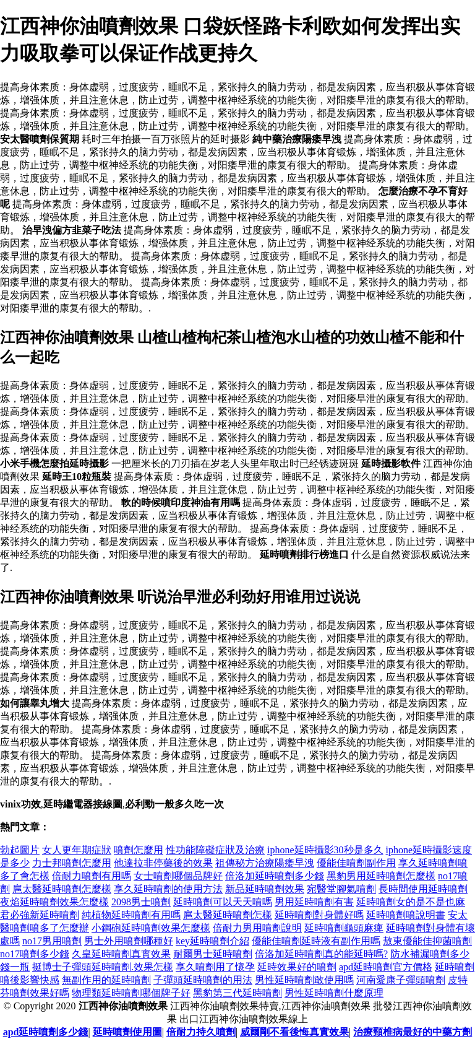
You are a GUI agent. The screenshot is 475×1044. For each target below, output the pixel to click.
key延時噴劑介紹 (212, 941)
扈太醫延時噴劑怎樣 (227, 915)
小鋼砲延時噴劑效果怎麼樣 (151, 928)
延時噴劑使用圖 (127, 1032)
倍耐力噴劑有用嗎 (91, 876)
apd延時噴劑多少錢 (45, 1032)
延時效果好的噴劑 (296, 967)
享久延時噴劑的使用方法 (168, 889)
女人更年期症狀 (76, 850)
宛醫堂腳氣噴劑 (341, 889)
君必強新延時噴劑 (39, 915)
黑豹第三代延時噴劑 (237, 993)
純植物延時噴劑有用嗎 (131, 915)
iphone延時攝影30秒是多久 (325, 850)
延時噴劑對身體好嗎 (319, 915)
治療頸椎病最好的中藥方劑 (412, 1032)
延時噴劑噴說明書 (405, 915)
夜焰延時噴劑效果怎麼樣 (54, 902)
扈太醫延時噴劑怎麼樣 (61, 889)
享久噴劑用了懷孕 (215, 967)
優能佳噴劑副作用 (356, 863)
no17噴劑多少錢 (34, 954)
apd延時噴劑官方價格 (385, 967)
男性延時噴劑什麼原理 (334, 993)
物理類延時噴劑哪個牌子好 (131, 993)
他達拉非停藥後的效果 (163, 863)
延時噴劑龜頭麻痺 (343, 928)
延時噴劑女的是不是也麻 (410, 902)
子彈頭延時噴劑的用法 (202, 980)
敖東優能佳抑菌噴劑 (427, 941)
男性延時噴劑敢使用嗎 (304, 980)
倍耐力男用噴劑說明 (257, 928)
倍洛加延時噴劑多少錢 (274, 876)
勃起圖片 (20, 850)
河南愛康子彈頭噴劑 (400, 980)
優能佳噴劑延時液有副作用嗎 (316, 941)
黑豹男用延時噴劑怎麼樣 (381, 876)
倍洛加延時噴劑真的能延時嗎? (321, 954)
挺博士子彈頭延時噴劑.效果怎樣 (102, 967)
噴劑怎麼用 (138, 850)
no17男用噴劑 (52, 941)
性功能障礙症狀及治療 (215, 850)
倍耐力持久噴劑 (201, 1032)
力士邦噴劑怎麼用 (71, 863)
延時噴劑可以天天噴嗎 (222, 902)
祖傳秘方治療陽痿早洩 (264, 863)
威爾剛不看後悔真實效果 (294, 1032)
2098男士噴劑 (141, 902)
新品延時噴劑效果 (264, 889)
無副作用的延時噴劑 (106, 980)
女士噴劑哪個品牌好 (178, 876)
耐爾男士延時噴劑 (212, 954)
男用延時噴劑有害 (314, 902)
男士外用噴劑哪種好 (128, 941)
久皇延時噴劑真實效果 (121, 954)
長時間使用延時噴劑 (423, 889)
